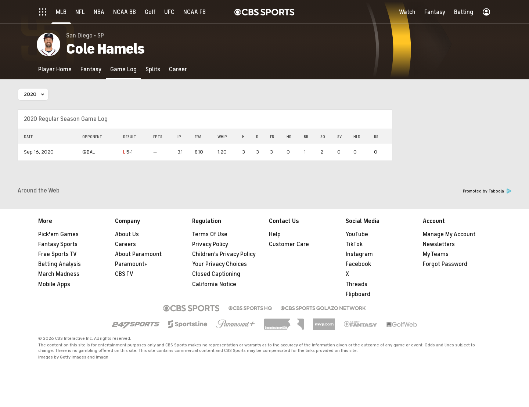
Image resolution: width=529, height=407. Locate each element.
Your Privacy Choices (219, 264)
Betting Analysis (59, 264)
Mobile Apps (54, 284)
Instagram (359, 254)
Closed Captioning (216, 274)
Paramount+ (131, 264)
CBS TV (124, 274)
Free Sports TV (57, 254)
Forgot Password (445, 264)
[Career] (178, 69)
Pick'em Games (58, 234)
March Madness (58, 274)
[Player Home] (55, 69)
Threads (356, 284)
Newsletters (439, 244)
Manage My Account (449, 234)
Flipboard (358, 294)
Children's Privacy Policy (224, 254)
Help (275, 234)
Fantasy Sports (58, 244)
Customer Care (289, 244)
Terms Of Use (209, 234)
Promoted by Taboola (487, 191)
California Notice (214, 284)
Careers (125, 244)
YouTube (357, 234)
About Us (127, 234)
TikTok (354, 244)
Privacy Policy (210, 244)
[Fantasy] (91, 69)
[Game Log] (123, 69)
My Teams (436, 254)
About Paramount (138, 254)
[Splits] (153, 69)
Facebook (358, 264)
